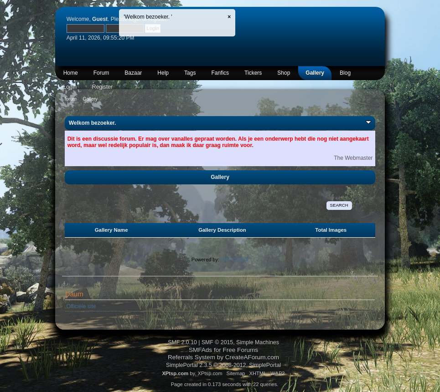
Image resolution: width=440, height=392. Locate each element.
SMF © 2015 (217, 342)
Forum (101, 73)
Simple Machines (257, 342)
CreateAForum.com (252, 357)
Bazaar (133, 73)
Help (163, 73)
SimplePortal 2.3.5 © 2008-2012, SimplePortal (223, 365)
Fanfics (220, 73)
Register (102, 87)
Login (70, 87)
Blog (345, 73)
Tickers (253, 73)
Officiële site (81, 306)
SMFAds (200, 349)
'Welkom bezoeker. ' (148, 17)
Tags (190, 73)
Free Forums (241, 349)
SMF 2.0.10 (182, 342)
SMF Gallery (234, 259)
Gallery (314, 73)
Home (70, 73)
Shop (283, 73)
